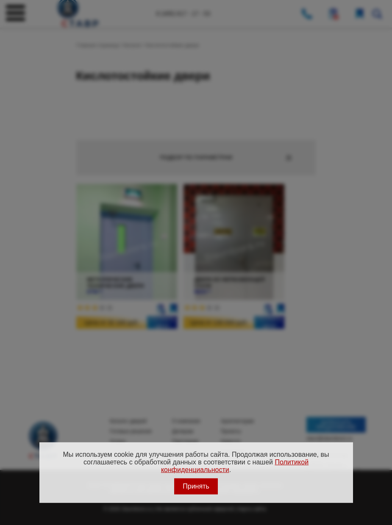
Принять (196, 486)
